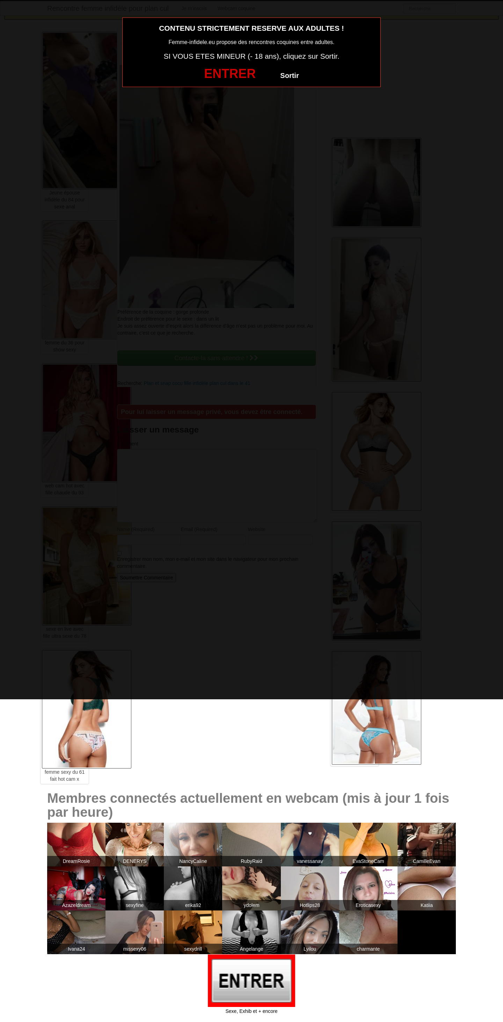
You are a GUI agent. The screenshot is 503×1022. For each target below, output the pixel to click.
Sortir (289, 75)
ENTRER (230, 73)
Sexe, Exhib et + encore (251, 1011)
